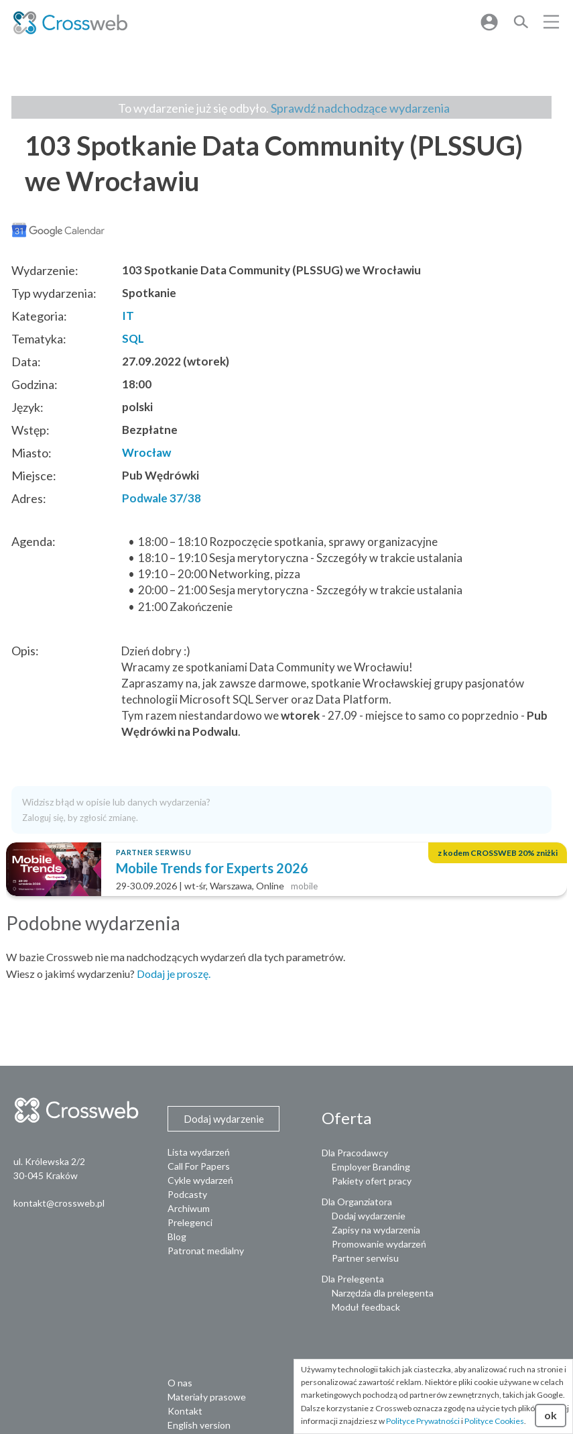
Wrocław (146, 452)
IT (128, 316)
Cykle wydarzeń (200, 1180)
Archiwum (189, 1208)
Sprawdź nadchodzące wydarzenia (360, 108)
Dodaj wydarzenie (368, 1215)
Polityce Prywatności (423, 1421)
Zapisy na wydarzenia (376, 1229)
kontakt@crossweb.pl (59, 1203)
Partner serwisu (365, 1258)
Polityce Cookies (494, 1421)
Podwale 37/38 (161, 498)
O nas (180, 1382)
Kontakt (185, 1411)
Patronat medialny (206, 1250)
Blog (177, 1236)
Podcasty (187, 1194)
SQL (133, 338)
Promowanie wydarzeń (379, 1244)
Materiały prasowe (207, 1396)
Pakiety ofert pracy (371, 1181)
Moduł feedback (366, 1307)
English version (199, 1425)
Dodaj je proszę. (173, 973)
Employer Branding (371, 1166)
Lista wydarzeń (199, 1152)
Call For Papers (199, 1166)
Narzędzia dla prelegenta (383, 1293)
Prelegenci (190, 1222)
